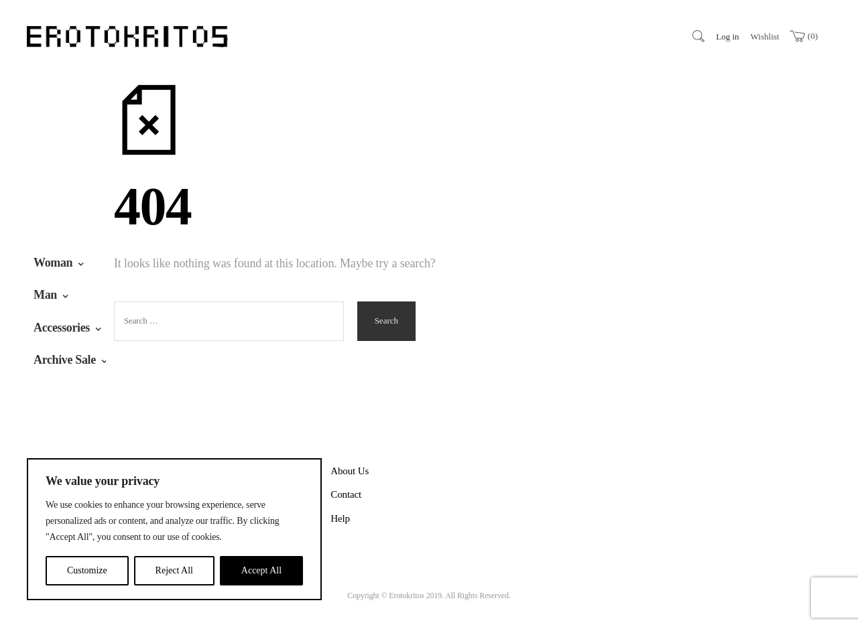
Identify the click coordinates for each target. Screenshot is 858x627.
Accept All (261, 570)
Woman (53, 262)
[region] (174, 529)
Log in (727, 36)
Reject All (174, 570)
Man (45, 294)
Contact (345, 494)
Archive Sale (65, 359)
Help (340, 518)
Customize (87, 570)
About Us (349, 471)
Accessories (62, 327)
